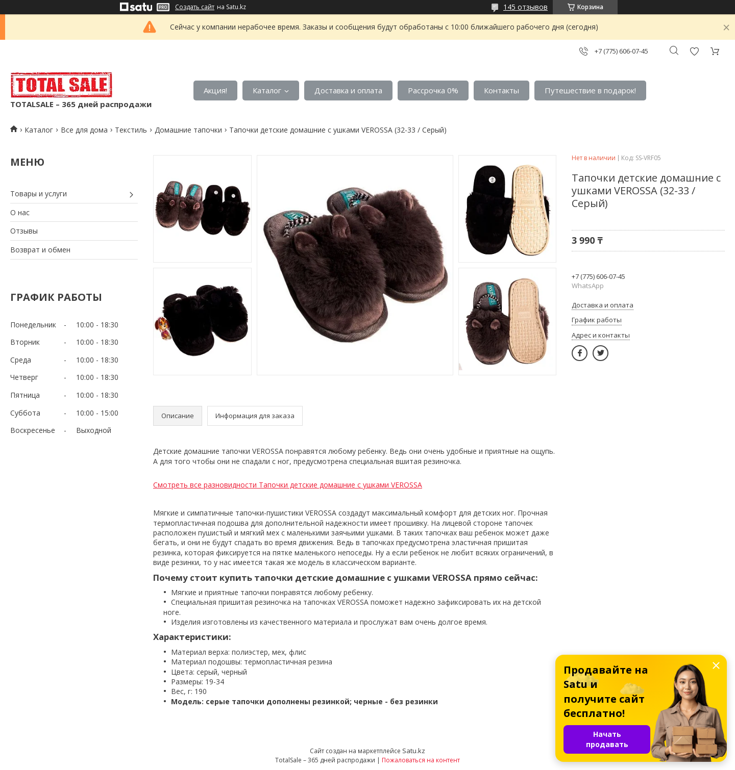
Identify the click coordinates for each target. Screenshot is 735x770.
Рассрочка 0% (433, 90)
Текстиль (131, 130)
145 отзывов (525, 7)
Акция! (215, 90)
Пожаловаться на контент (421, 760)
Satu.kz (413, 750)
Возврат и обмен (40, 249)
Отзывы (24, 231)
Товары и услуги (38, 193)
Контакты (501, 90)
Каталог (267, 90)
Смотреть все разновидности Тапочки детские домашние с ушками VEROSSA (287, 485)
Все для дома (84, 130)
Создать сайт (194, 7)
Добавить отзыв (694, 51)
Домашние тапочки (188, 130)
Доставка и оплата (348, 90)
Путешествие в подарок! (590, 90)
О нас (20, 212)
